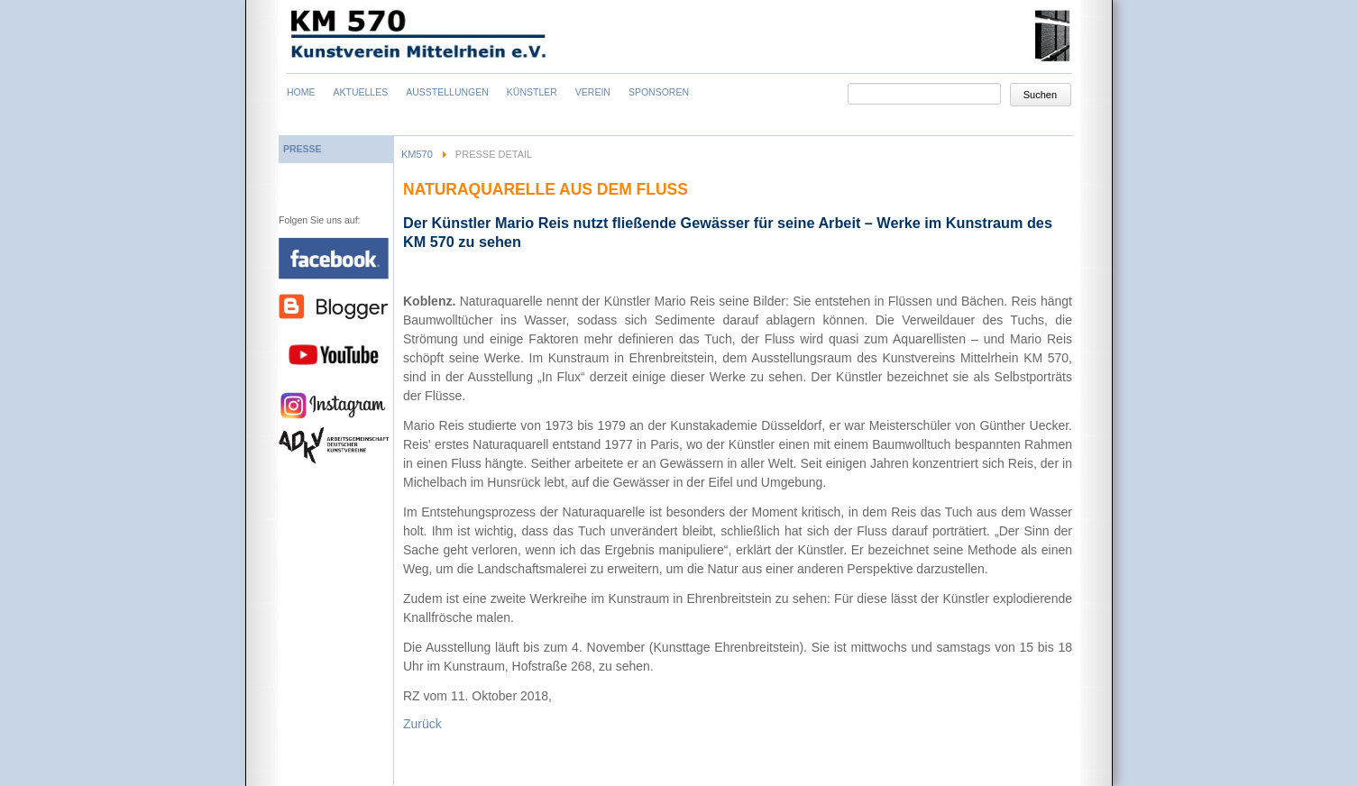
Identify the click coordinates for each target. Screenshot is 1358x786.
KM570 (417, 154)
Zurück (422, 724)
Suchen (1040, 94)
